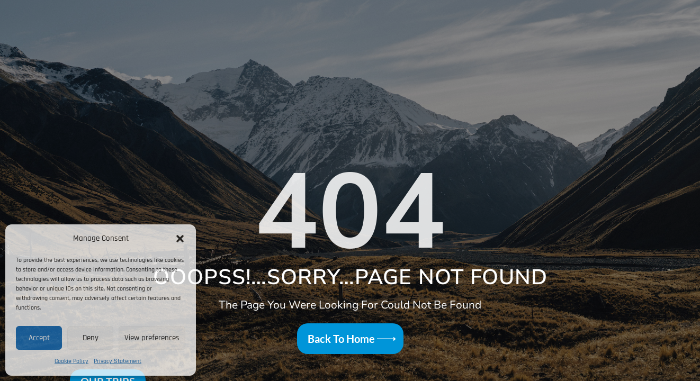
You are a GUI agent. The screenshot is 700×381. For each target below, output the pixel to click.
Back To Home (341, 338)
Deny (90, 338)
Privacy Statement (117, 361)
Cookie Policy (71, 361)
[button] (180, 238)
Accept (39, 338)
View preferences (152, 338)
